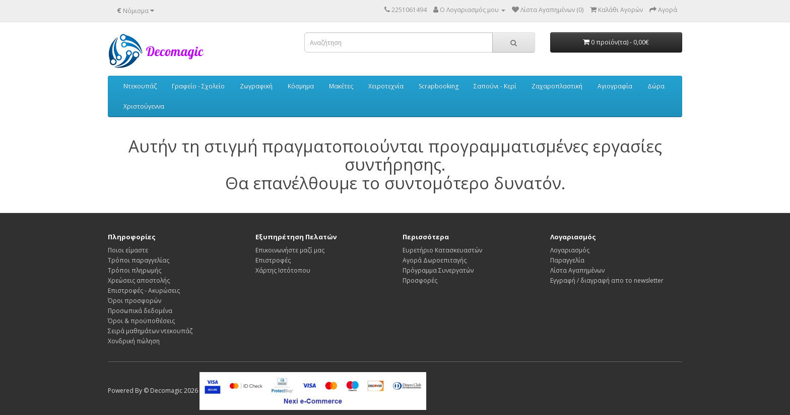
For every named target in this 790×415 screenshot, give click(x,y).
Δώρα (656, 86)
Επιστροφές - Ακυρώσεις (144, 290)
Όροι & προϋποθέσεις (141, 321)
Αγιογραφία (615, 86)
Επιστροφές (273, 260)
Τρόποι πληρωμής (134, 270)
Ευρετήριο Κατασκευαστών (442, 250)
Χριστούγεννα (143, 106)
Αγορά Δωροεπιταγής (435, 260)
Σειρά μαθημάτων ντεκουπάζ (150, 331)
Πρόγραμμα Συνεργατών (438, 270)
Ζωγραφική (256, 86)
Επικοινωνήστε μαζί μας (289, 250)
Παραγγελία (567, 260)
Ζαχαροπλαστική (557, 86)
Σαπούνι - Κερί (495, 86)
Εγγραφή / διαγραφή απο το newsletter (607, 280)
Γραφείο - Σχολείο (198, 86)
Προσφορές (420, 280)
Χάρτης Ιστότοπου (282, 270)
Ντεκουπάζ (140, 86)
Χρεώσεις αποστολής (139, 280)
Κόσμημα (301, 86)
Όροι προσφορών (134, 300)
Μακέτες (341, 86)
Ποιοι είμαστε (128, 250)
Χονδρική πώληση (134, 341)
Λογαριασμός (569, 250)
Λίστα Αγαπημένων (577, 270)
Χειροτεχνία (386, 86)
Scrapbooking (438, 86)
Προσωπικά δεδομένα (140, 310)
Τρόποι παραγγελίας (138, 260)
